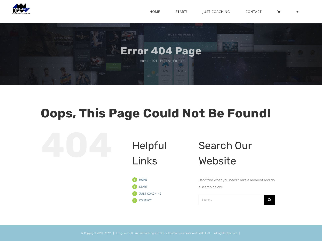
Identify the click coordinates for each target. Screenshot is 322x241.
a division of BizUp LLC (196, 233)
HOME (143, 179)
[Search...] (231, 200)
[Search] (269, 200)
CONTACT (145, 200)
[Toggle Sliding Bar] (298, 11)
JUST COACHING (150, 193)
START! (143, 186)
